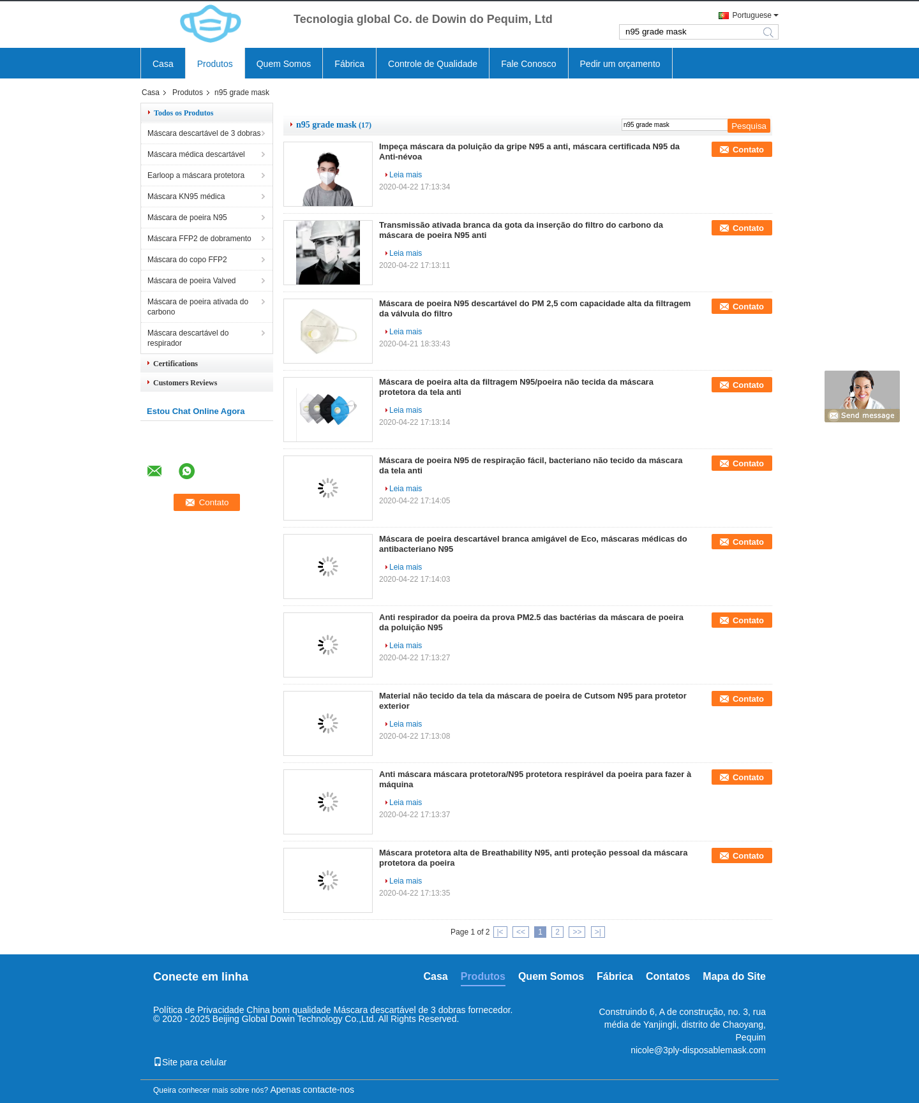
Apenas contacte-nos (312, 1089)
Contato (748, 149)
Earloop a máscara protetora (195, 175)
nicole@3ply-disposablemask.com (698, 1050)
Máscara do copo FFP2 (187, 259)
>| (598, 932)
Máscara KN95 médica (186, 196)
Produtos (215, 64)
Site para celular (190, 1062)
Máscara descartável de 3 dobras (203, 133)
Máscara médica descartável (196, 154)
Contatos (668, 976)
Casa (163, 64)
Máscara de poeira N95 (187, 217)
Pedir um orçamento (620, 64)
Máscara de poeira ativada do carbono (197, 306)
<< (520, 932)
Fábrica (349, 64)
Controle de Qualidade (432, 64)
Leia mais (405, 174)
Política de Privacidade (198, 1010)
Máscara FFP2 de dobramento (199, 238)
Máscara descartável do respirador (187, 338)
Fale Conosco (528, 64)
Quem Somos (284, 64)
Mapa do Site (734, 976)
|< (500, 932)
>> (576, 932)
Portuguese (752, 15)
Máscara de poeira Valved (191, 280)
